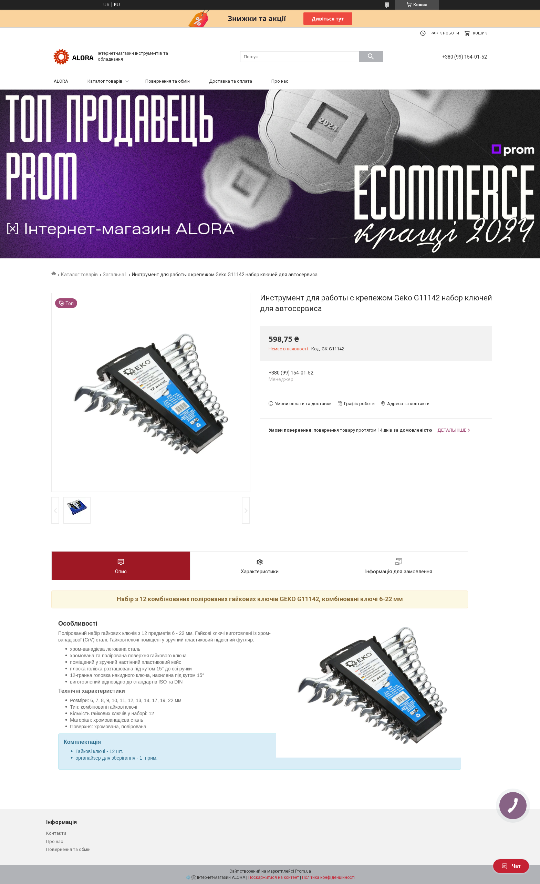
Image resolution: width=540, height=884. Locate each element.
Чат (511, 866)
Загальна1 (115, 274)
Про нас (279, 81)
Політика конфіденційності (328, 877)
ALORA (61, 81)
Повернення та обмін (167, 81)
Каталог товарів (105, 81)
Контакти (56, 833)
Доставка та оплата (230, 81)
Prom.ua (303, 871)
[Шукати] (371, 56)
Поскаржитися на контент (273, 877)
